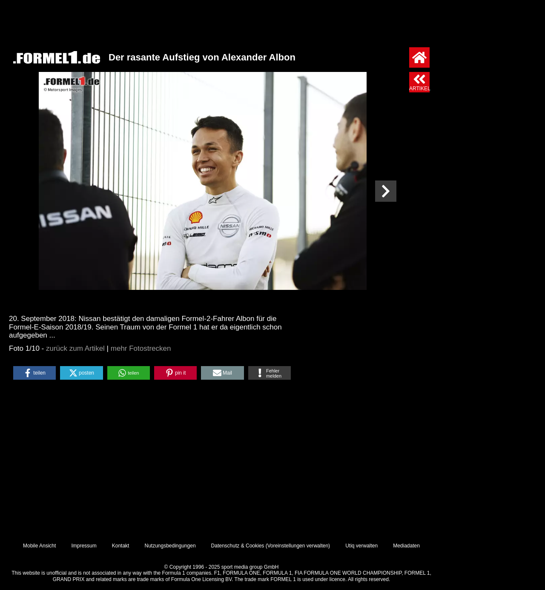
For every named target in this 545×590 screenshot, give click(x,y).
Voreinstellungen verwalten (297, 546)
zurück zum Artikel (75, 348)
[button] (34, 373)
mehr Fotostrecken (141, 348)
